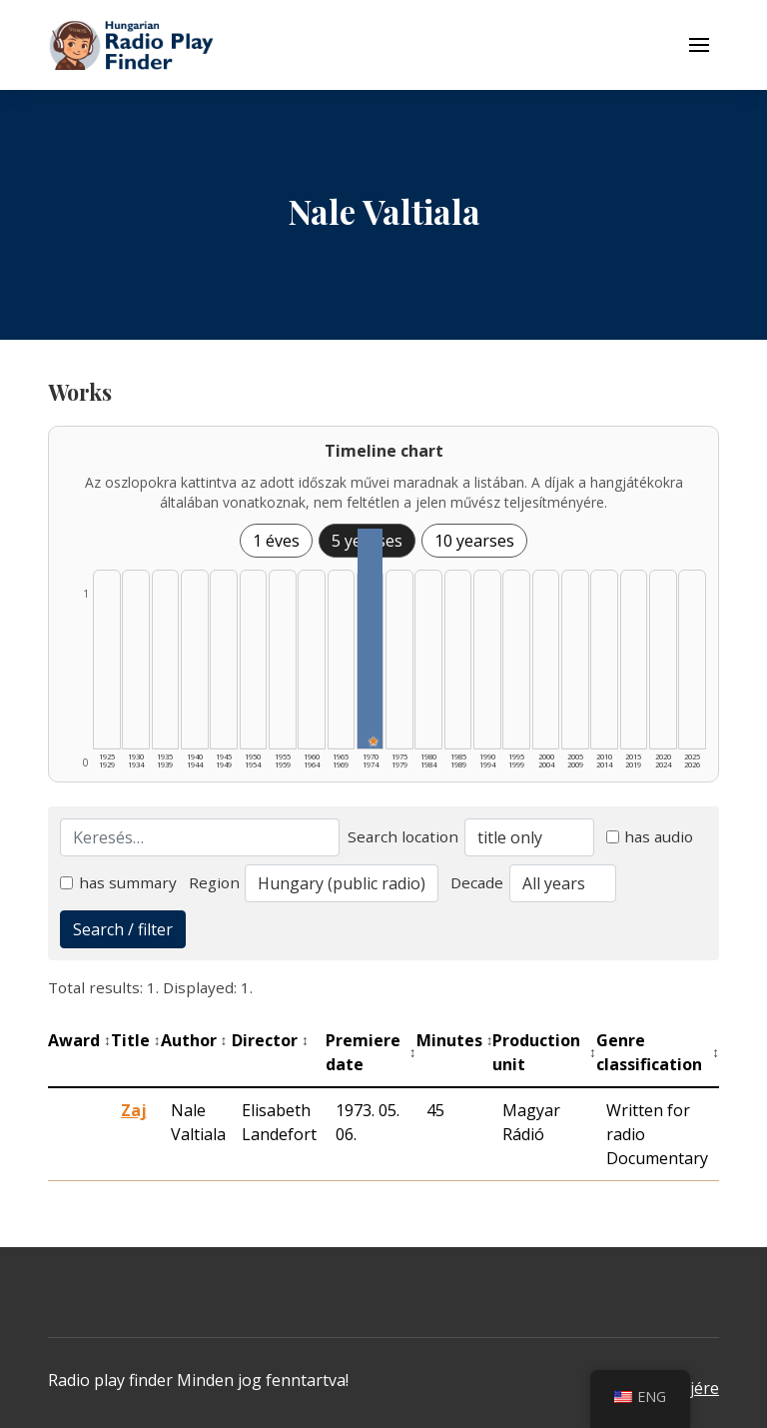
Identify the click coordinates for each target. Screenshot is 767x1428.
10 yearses (474, 541)
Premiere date (371, 1052)
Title (136, 1040)
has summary (118, 882)
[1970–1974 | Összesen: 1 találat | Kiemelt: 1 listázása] (371, 638)
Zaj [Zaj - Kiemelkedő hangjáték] (134, 1110)
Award (79, 1040)
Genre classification (657, 1052)
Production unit (543, 1052)
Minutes (454, 1040)
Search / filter (123, 929)
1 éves (276, 541)
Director (270, 1040)
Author (194, 1040)
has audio (650, 836)
